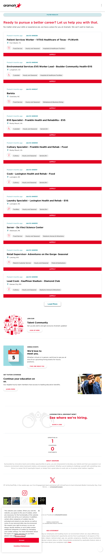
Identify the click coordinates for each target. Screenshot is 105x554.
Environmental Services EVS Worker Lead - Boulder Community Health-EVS (49, 66)
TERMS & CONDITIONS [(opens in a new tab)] (52, 522)
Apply (52, 55)
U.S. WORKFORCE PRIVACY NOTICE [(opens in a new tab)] (52, 523)
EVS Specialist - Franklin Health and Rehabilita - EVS (36, 120)
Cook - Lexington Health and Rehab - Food (31, 173)
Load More (52, 304)
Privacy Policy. (20, 538)
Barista (11, 93)
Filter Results (52, 14)
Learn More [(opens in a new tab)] (10, 389)
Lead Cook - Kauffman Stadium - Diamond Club (33, 281)
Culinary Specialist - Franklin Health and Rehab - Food (37, 147)
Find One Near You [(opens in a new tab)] (37, 366)
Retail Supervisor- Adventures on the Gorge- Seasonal (37, 254)
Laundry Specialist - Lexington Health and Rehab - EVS (37, 200)
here (69, 542)
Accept (21, 542)
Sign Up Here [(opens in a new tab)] (35, 330)
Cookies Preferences (22, 548)
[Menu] (100, 5)
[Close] (39, 513)
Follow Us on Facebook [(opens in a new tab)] (52, 515)
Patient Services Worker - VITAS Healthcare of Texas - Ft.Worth (42, 39)
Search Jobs (57, 424)
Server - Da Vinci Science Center (25, 227)
